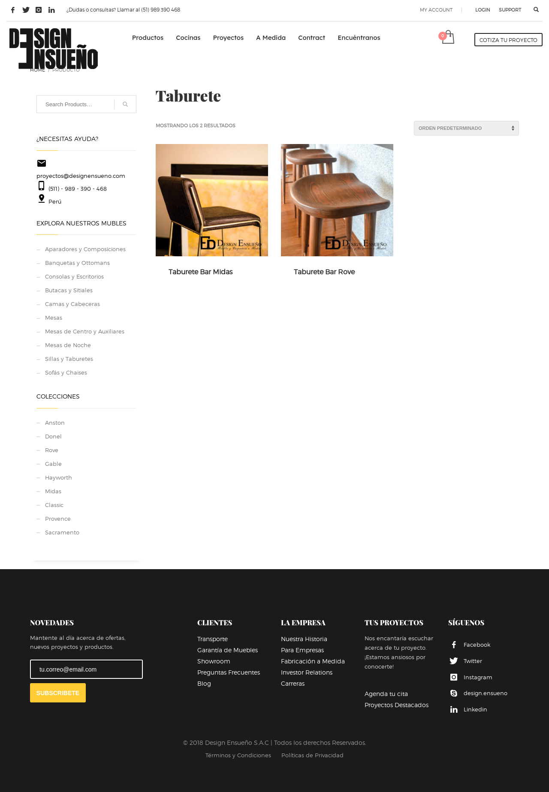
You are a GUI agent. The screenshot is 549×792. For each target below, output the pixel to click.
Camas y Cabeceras (72, 303)
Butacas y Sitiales (69, 290)
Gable (53, 463)
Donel (53, 436)
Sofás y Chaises (66, 372)
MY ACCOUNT (436, 10)
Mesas (53, 317)
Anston (55, 422)
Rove (51, 450)
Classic (54, 504)
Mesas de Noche (68, 345)
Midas (53, 491)
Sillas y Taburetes (69, 358)
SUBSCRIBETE (57, 693)
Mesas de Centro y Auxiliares (84, 331)
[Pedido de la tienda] (466, 128)
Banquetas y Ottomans (77, 262)
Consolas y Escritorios (74, 276)
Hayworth (58, 477)
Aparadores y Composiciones (85, 249)
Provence (58, 518)
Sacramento (62, 532)
